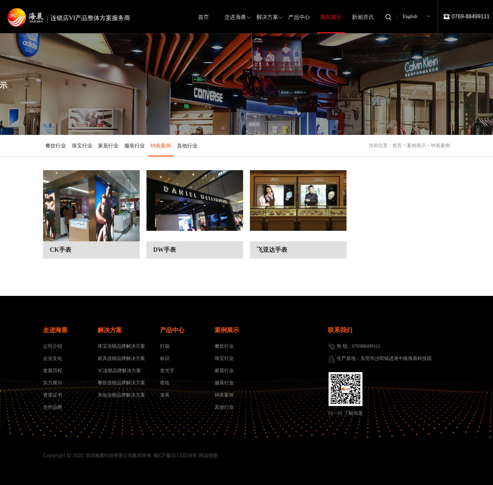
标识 (165, 358)
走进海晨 (236, 17)
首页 (203, 17)
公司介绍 (52, 346)
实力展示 (52, 382)
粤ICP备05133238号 (175, 455)
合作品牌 (52, 407)
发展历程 (52, 370)
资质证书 (52, 395)
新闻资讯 (364, 17)
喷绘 (165, 382)
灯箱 (165, 346)
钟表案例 (160, 150)
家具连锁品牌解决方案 (121, 358)
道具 (165, 395)
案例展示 (330, 22)
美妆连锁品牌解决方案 (121, 395)
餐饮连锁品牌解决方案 (121, 382)
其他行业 (187, 145)
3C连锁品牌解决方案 (119, 370)
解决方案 (268, 17)
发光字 (167, 370)
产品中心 (299, 17)
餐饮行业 (55, 145)
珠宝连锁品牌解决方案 (121, 346)
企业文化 (52, 358)
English (410, 16)
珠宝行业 (82, 145)
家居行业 (108, 145)
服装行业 (134, 145)
